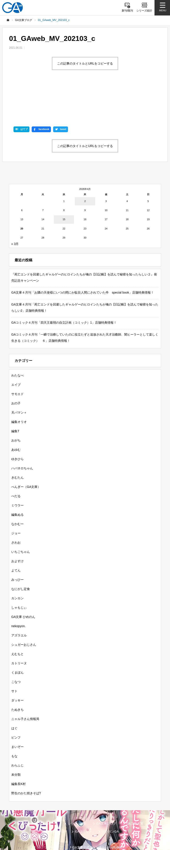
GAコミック (83, 798)
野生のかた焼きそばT (26, 760)
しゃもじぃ (19, 575)
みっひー (17, 547)
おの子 (16, 370)
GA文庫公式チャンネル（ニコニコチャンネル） (53, 821)
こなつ (16, 649)
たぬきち (17, 677)
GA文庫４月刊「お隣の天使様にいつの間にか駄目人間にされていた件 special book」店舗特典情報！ (82, 260)
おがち (16, 407)
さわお (16, 510)
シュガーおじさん (23, 612)
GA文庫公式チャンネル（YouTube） (98, 814)
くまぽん (17, 640)
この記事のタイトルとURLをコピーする (85, 63)
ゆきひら (17, 426)
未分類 (16, 742)
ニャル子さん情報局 (25, 686)
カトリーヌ (19, 630)
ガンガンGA (110, 798)
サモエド (17, 361)
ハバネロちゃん (22, 435)
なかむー (17, 491)
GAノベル (58, 798)
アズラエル (19, 602)
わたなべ (17, 342)
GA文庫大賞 (134, 791)
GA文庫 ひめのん (23, 584)
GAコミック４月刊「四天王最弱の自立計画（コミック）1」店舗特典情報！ (64, 290)
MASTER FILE (107, 821)
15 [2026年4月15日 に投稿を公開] (64, 186)
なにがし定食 (20, 556)
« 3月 (15, 211)
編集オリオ (19, 389)
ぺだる (16, 463)
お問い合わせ (80, 829)
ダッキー (17, 667)
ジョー (16, 500)
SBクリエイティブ (50, 814)
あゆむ (16, 417)
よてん (16, 537)
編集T (15, 398)
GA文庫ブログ (106, 791)
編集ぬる (17, 482)
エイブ (16, 352)
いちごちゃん (20, 519)
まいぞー (17, 714)
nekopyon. (18, 593)
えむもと (17, 621)
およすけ (17, 528)
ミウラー (17, 472)
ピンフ (16, 705)
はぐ (14, 695)
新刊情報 (23, 791)
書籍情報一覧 (48, 791)
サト (14, 658)
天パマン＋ (19, 380)
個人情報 (133, 821)
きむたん (17, 445)
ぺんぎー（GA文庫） (26, 454)
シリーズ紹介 (77, 791)
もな (14, 723)
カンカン (17, 565)
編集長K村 (18, 751)
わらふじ (17, 732)
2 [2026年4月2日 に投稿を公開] (85, 168)
